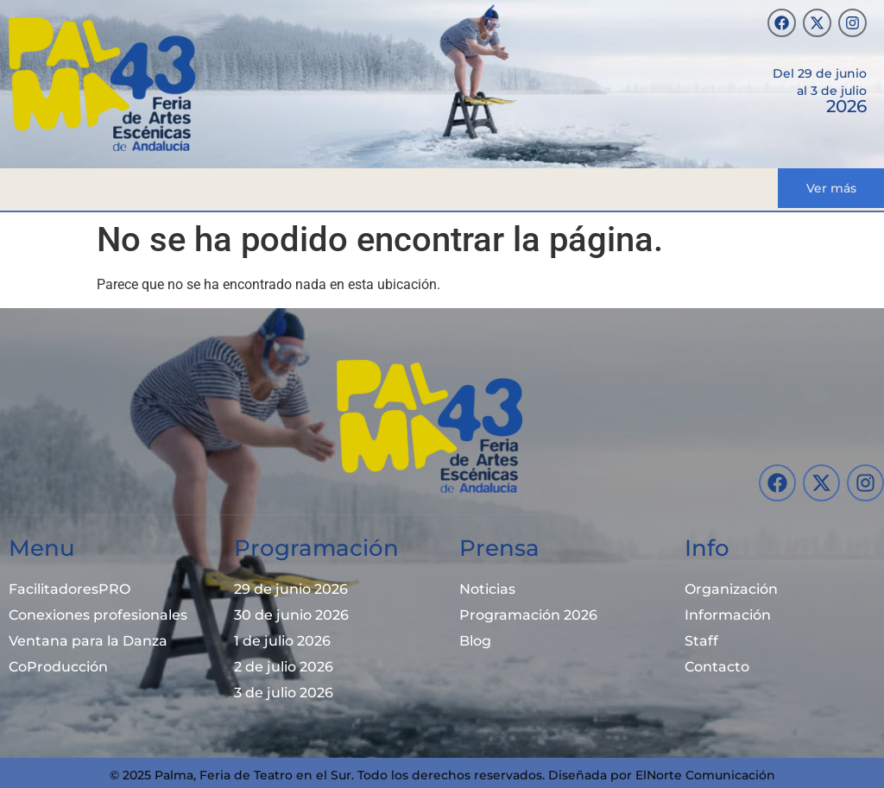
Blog (475, 641)
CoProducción (58, 667)
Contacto (717, 667)
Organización (731, 589)
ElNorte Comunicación (705, 775)
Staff (701, 641)
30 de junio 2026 (291, 615)
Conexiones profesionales (98, 615)
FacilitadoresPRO (69, 589)
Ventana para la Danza (88, 641)
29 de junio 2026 (291, 589)
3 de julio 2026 (283, 692)
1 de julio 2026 (282, 641)
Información (728, 615)
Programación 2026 (528, 615)
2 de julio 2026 (283, 667)
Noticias (487, 589)
